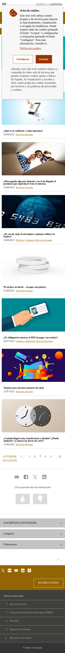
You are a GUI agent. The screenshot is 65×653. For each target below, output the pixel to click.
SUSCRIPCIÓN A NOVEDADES (20, 523)
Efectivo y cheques (25, 240)
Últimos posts (10, 544)
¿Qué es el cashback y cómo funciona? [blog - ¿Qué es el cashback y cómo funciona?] (23, 131)
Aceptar (44, 59)
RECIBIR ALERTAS (48, 582)
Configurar (22, 59)
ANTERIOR (9, 456)
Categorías (8, 533)
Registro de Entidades (20, 629)
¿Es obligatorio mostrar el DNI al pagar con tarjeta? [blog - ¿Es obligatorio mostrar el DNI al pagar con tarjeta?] (30, 337)
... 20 (58, 456)
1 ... (23, 456)
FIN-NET (14, 621)
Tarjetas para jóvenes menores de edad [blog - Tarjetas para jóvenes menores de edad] (23, 388)
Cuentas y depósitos (26, 341)
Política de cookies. (31, 48)
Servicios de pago (24, 134)
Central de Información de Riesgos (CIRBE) (31, 612)
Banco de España (18, 604)
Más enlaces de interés (21, 638)
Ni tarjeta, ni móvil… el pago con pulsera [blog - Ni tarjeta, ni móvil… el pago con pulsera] (24, 287)
